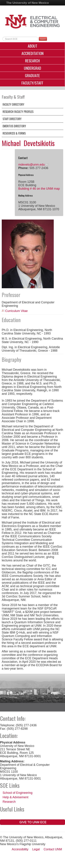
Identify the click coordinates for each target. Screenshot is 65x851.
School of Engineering (17, 792)
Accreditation (32, 53)
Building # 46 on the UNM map (39, 188)
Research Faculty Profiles (18, 112)
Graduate (32, 75)
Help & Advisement (15, 797)
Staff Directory (12, 119)
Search (43, 39)
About (32, 46)
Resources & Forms (14, 133)
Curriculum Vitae (16, 311)
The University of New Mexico (27, 2)
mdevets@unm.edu (31, 164)
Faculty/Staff (32, 83)
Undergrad (32, 68)
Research (32, 60)
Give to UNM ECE (32, 822)
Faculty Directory (13, 104)
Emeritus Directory (14, 126)
